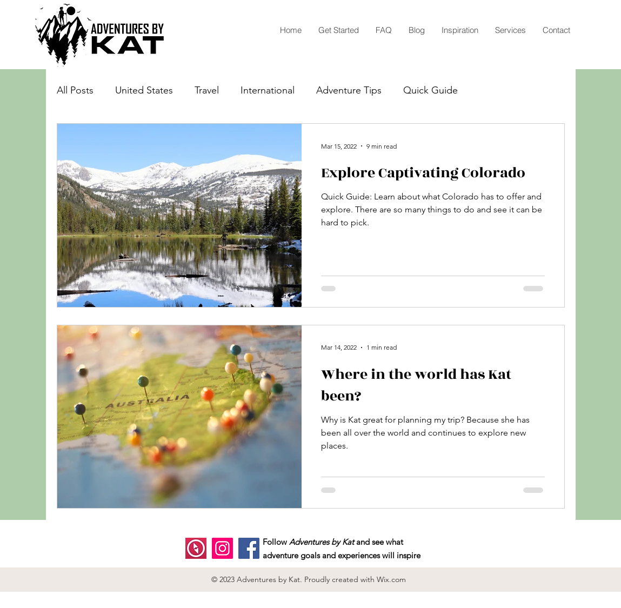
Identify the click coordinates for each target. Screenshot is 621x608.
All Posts (75, 90)
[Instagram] (222, 548)
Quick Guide (430, 90)
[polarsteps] (195, 548)
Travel (207, 90)
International (268, 90)
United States (144, 90)
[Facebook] (248, 548)
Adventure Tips (349, 90)
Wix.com (391, 579)
